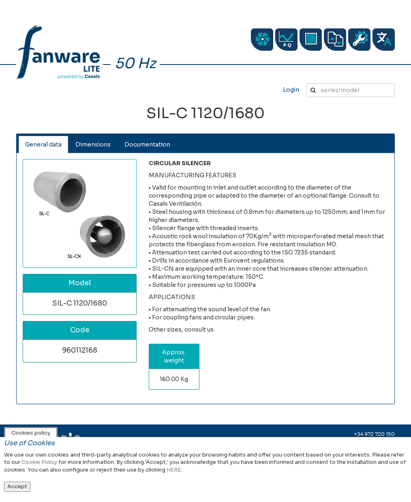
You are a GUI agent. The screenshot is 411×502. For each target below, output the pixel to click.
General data (43, 144)
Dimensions (93, 144)
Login (291, 89)
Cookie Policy (39, 462)
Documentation (147, 144)
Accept (17, 486)
